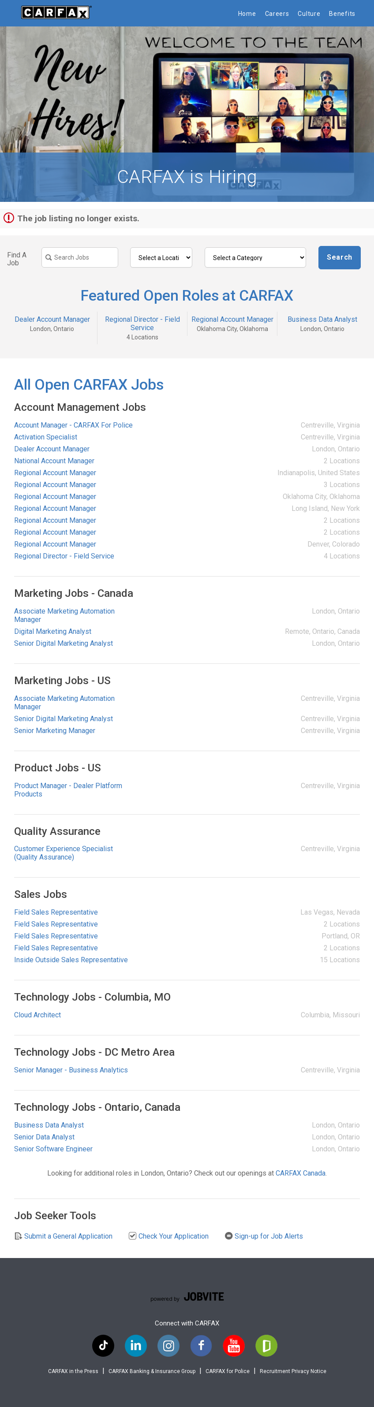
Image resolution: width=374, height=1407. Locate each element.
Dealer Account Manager (52, 319)
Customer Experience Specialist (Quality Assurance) (63, 853)
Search (339, 257)
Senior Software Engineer (53, 1149)
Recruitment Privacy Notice (293, 1371)
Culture (309, 13)
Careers (277, 13)
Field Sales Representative (56, 912)
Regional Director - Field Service (142, 323)
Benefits (342, 13)
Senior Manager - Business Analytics (71, 1070)
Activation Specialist (45, 437)
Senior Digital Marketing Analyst (63, 643)
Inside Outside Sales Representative (71, 960)
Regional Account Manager (232, 319)
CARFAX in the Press (73, 1371)
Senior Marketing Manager (54, 730)
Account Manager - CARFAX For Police (73, 425)
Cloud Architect (37, 1015)
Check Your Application (168, 1236)
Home (247, 13)
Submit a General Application (63, 1236)
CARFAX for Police (228, 1371)
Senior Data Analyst (44, 1137)
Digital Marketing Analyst (52, 631)
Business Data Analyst (322, 319)
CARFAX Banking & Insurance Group (151, 1371)
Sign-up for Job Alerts (263, 1236)
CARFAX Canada (300, 1173)
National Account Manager (54, 461)
